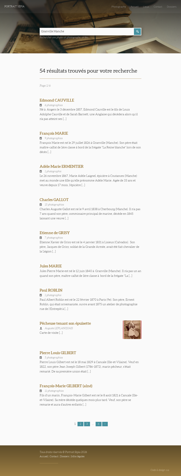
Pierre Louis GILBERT (60, 351)
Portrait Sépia (15, 6)
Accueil (133, 6)
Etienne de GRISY (56, 233)
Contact (157, 6)
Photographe (117, 6)
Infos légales (80, 455)
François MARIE (55, 133)
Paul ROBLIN (52, 290)
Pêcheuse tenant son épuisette (67, 323)
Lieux (145, 6)
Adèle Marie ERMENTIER (63, 166)
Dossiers (171, 6)
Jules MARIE (52, 266)
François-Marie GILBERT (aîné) (68, 384)
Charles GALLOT (55, 200)
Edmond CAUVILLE (58, 100)
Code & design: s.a (159, 468)
